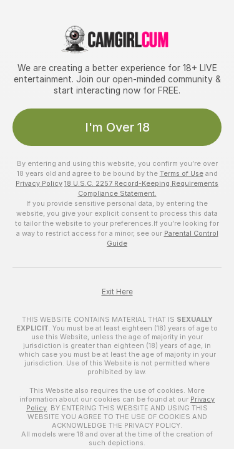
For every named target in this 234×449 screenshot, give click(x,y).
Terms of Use (181, 173)
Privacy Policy (39, 183)
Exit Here (117, 291)
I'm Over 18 (117, 127)
